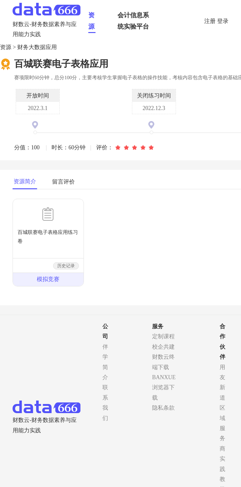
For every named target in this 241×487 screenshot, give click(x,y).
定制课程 (163, 336)
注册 (210, 21)
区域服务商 (222, 428)
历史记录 (66, 265)
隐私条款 (163, 408)
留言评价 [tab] (63, 182)
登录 (222, 21)
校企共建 (163, 347)
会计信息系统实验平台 (133, 21)
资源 (91, 21)
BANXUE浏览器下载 (164, 387)
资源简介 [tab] (25, 181)
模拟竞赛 (48, 279)
